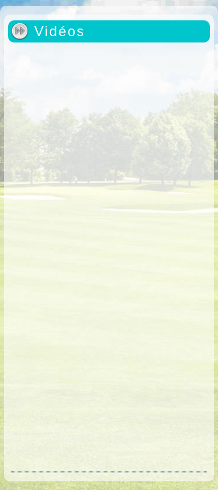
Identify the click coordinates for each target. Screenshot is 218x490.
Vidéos (59, 31)
